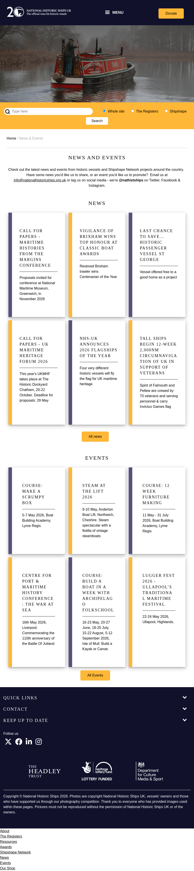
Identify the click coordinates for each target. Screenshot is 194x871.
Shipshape (178, 111)
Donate (171, 13)
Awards (6, 847)
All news (95, 436)
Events (5, 863)
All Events (95, 675)
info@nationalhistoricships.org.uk (40, 180)
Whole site (116, 111)
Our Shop (7, 868)
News (4, 857)
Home (11, 138)
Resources (8, 842)
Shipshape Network (15, 852)
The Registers (147, 111)
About (4, 831)
